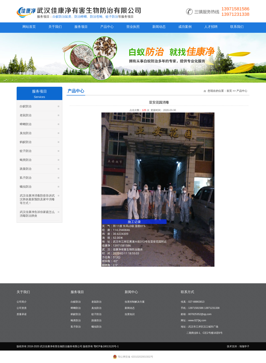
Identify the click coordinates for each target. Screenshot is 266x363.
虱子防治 (25, 177)
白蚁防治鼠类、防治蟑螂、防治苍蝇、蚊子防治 (85, 16)
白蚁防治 (25, 106)
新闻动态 (159, 26)
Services (39, 97)
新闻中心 (131, 292)
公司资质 (22, 308)
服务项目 (81, 26)
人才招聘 (211, 26)
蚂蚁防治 (25, 142)
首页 (229, 90)
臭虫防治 (25, 133)
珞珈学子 (244, 346)
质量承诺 (22, 314)
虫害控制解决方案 (135, 301)
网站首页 (29, 26)
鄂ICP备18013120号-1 (106, 346)
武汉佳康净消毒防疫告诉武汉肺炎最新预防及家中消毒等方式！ (37, 199)
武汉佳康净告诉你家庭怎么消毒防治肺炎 (37, 213)
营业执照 (133, 26)
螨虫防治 (25, 186)
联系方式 (187, 292)
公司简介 (22, 301)
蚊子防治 (25, 151)
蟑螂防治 (25, 124)
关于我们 (55, 26)
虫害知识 (130, 314)
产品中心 (107, 26)
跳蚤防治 (25, 168)
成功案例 (185, 26)
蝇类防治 (25, 159)
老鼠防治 (25, 115)
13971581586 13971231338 (235, 11)
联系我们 (237, 26)
